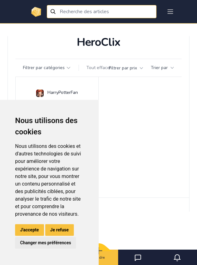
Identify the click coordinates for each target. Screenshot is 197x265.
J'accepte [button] (29, 229)
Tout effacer (98, 68)
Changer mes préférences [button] (45, 242)
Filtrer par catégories (47, 68)
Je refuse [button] (59, 229)
